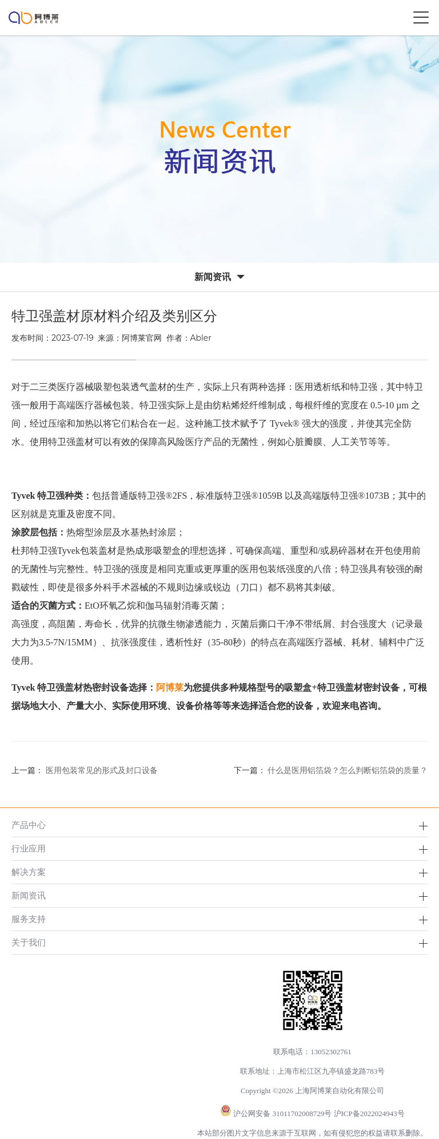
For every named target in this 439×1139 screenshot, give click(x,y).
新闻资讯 (28, 895)
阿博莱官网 (142, 338)
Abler (200, 338)
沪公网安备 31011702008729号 (282, 1113)
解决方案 (28, 872)
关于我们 (28, 942)
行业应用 (28, 848)
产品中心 (28, 825)
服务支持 (28, 919)
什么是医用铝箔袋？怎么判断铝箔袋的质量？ (348, 770)
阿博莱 (169, 687)
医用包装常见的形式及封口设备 (102, 770)
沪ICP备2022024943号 (369, 1113)
